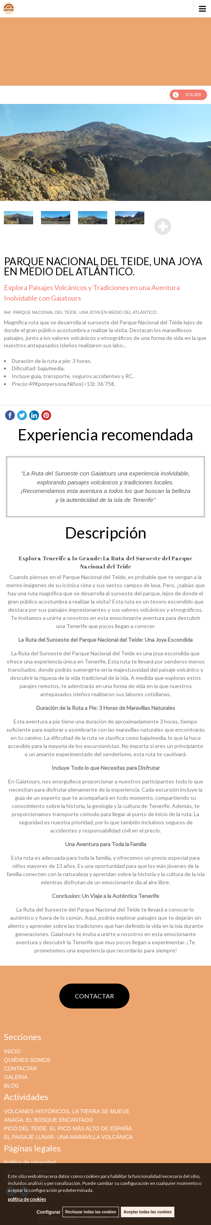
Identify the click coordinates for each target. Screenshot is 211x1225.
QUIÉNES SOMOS (27, 1060)
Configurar (48, 1212)
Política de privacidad (30, 1163)
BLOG (11, 1085)
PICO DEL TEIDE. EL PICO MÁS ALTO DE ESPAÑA (68, 1128)
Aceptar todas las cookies (148, 1212)
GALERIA (16, 1077)
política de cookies (27, 1199)
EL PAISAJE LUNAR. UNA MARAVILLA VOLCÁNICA (68, 1137)
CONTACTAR (94, 996)
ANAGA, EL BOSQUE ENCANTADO (48, 1120)
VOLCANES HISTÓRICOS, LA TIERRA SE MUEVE (66, 1111)
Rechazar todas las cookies (90, 1212)
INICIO (12, 1051)
